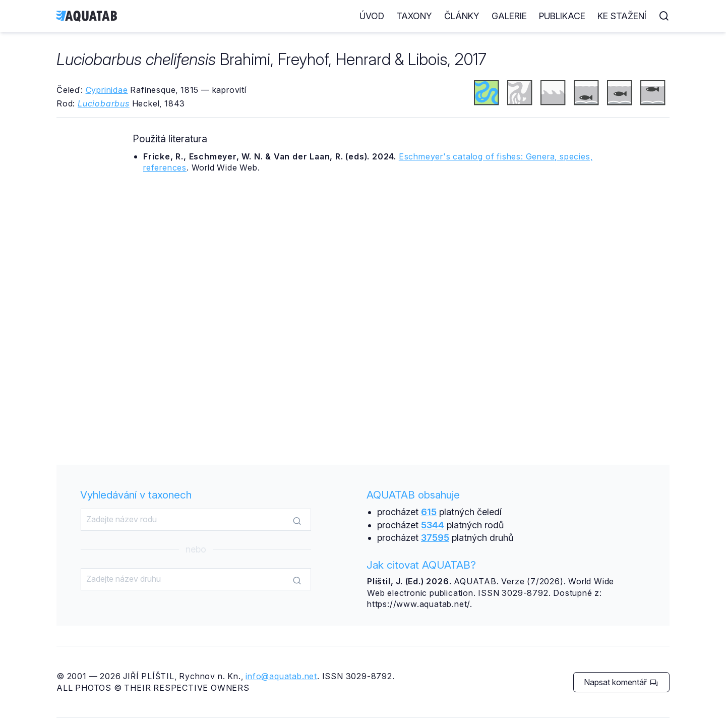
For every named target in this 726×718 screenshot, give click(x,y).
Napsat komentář (621, 682)
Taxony (414, 16)
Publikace (562, 16)
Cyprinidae (107, 90)
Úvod (371, 16)
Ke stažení (621, 16)
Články (461, 16)
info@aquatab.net (281, 676)
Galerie (509, 16)
